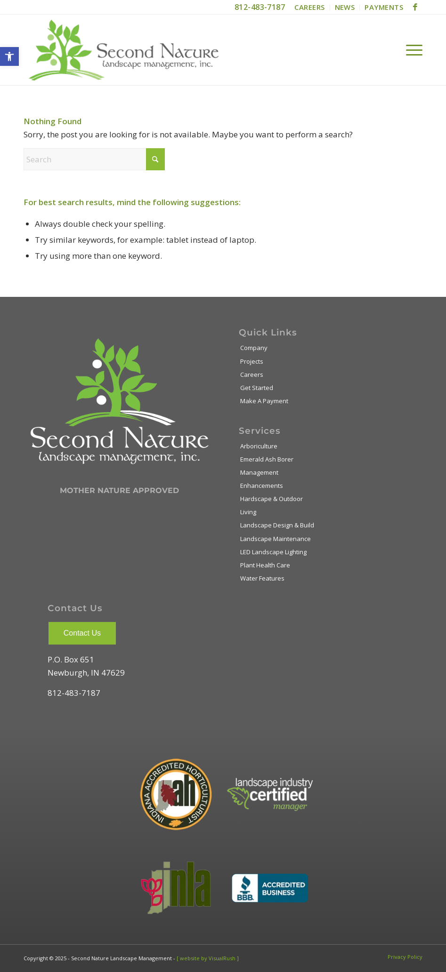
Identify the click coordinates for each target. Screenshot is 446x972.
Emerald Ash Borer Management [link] (266, 466)
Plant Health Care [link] (265, 565)
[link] (9, 56)
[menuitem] (310, 7)
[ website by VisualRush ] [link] (208, 958)
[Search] (94, 159)
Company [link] (254, 347)
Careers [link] (251, 374)
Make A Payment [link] (264, 401)
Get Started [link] (256, 387)
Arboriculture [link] (258, 446)
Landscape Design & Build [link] (277, 525)
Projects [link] (251, 361)
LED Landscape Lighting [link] (273, 552)
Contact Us (82, 633)
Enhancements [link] (261, 485)
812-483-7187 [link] (260, 7)
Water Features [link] (262, 578)
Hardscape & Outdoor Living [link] (271, 505)
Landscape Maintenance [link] (275, 538)
